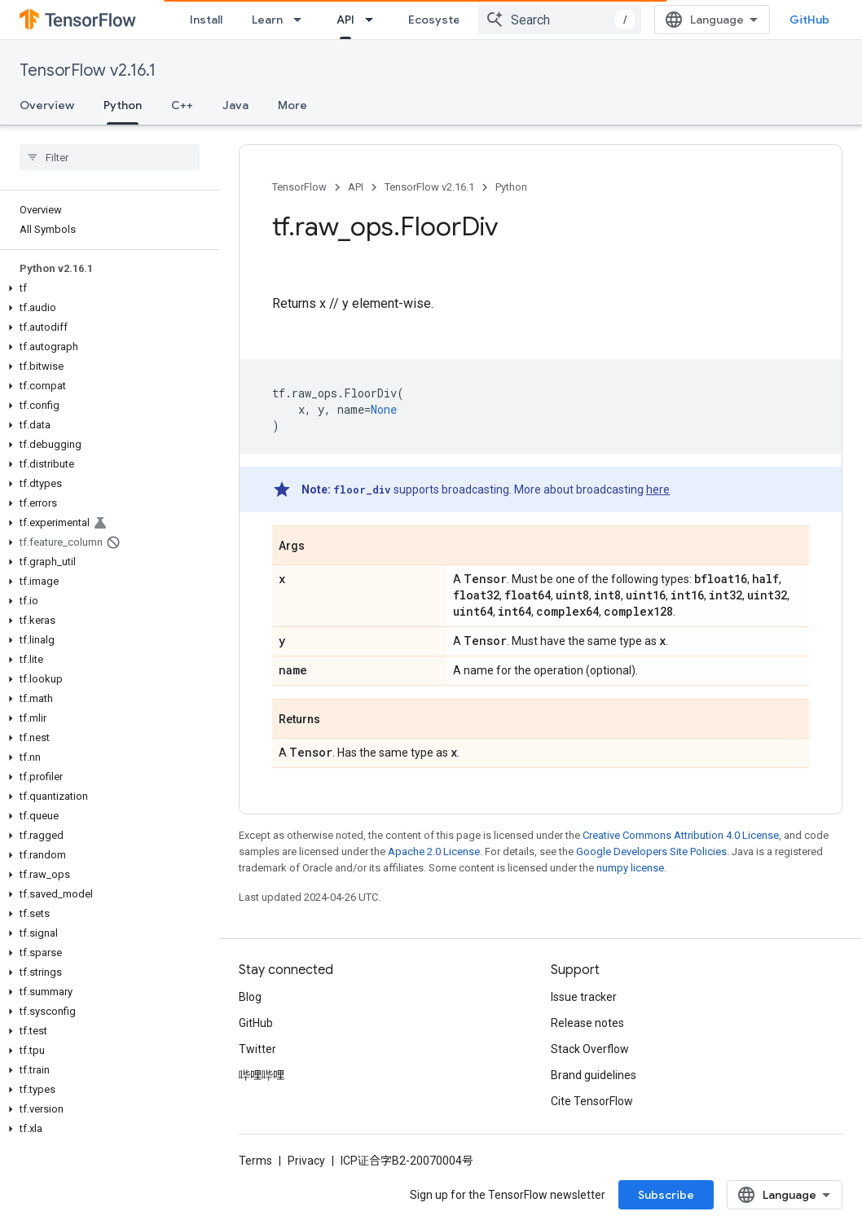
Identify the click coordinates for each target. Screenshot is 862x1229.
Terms (255, 1160)
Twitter (257, 1049)
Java (235, 105)
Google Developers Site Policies (651, 851)
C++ (182, 105)
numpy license (630, 868)
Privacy (306, 1160)
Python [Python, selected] (122, 105)
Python (511, 187)
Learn (267, 19)
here (658, 489)
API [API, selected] (345, 19)
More (292, 105)
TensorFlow (299, 187)
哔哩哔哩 (261, 1075)
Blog (250, 996)
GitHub (809, 19)
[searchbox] (110, 157)
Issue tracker (584, 996)
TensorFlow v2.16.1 (88, 70)
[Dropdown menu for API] (374, 19)
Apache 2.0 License (434, 851)
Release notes (587, 1022)
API (355, 187)
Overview (47, 105)
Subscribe (666, 1194)
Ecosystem (439, 19)
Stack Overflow (590, 1049)
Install (206, 19)
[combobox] (559, 19)
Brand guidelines (593, 1075)
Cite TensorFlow (592, 1101)
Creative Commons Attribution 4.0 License (681, 835)
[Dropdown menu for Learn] (302, 19)
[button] (106, 288)
